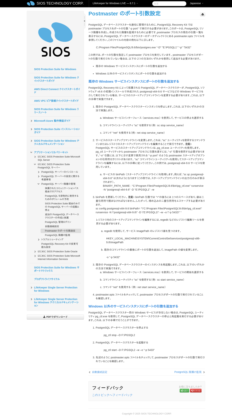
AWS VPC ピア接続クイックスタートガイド (56, 100)
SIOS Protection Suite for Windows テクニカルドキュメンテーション (54, 142)
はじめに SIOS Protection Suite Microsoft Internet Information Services (56, 257)
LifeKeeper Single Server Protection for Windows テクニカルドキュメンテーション (54, 302)
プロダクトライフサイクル (47, 279)
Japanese (196, 3)
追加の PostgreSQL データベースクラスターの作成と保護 (62, 216)
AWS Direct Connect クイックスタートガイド (57, 91)
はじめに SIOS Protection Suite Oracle (55, 251)
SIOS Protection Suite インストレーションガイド (55, 130)
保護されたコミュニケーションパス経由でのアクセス (61, 190)
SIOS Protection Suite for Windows (55, 69)
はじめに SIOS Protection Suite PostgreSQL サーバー (51, 165)
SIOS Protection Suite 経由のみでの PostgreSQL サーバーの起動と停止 (62, 206)
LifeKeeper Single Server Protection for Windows (53, 288)
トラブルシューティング (50, 239)
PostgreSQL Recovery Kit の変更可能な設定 (59, 245)
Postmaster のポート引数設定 (60, 230)
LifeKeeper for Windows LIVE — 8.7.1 (115, 3)
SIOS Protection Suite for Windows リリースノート (56, 111)
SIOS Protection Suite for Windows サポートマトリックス (56, 269)
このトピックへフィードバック (112, 394)
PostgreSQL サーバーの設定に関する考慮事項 (58, 177)
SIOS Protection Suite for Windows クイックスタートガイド (56, 79)
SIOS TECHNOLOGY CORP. (60, 3)
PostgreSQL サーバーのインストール (57, 172)
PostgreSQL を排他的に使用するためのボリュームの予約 (61, 198)
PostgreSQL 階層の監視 (57, 235)
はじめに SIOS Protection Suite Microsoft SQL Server (56, 158)
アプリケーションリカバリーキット (49, 152)
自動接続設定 (52, 226)
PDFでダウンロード (55, 316)
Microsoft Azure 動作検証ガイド (50, 121)
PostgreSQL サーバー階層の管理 (56, 184)
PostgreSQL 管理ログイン (58, 222)
